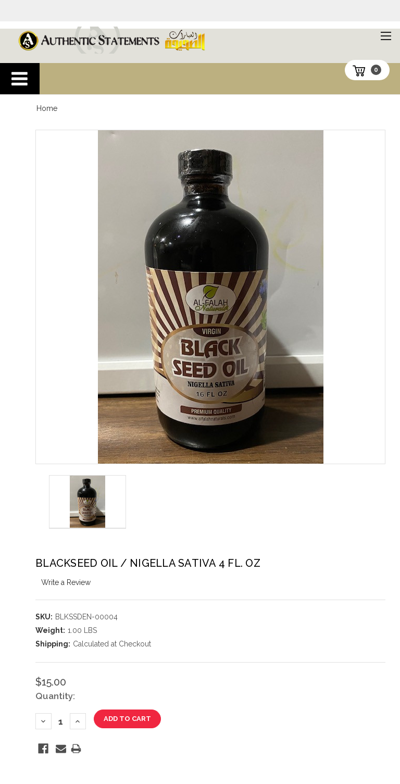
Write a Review (66, 582)
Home (46, 108)
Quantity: (55, 696)
